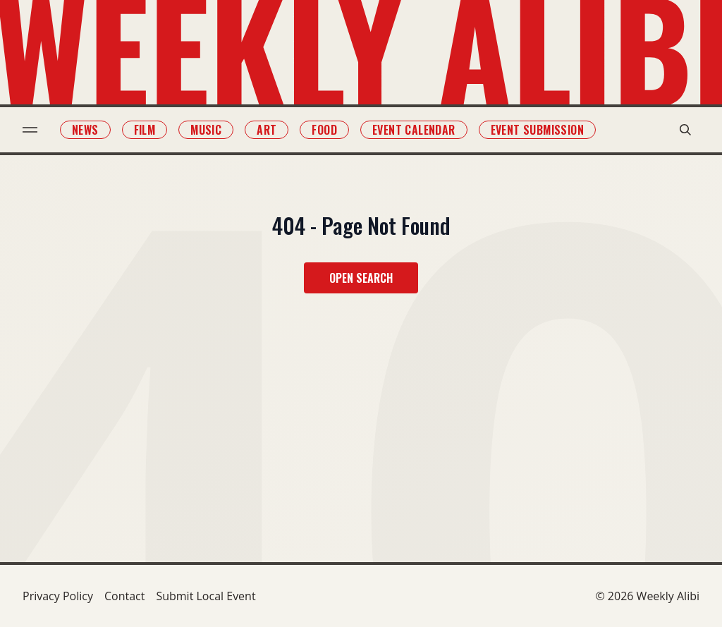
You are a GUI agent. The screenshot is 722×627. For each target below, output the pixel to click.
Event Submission (537, 129)
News (85, 129)
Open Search (361, 277)
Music (205, 129)
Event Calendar (413, 129)
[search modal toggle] (685, 129)
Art (266, 129)
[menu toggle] (30, 129)
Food (324, 129)
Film (145, 129)
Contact (124, 596)
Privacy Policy (58, 596)
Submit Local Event (205, 596)
